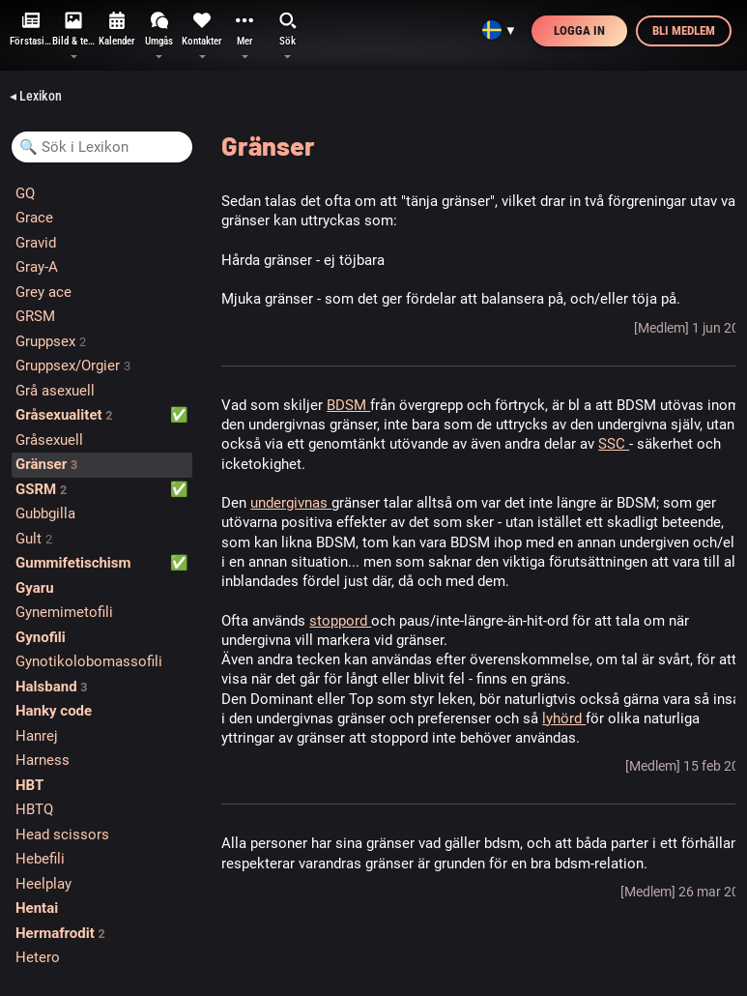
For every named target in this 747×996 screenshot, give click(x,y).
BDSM (348, 405)
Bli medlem (683, 30)
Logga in (579, 30)
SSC (613, 444)
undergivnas (290, 503)
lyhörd (564, 718)
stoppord (340, 621)
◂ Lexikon (36, 95)
